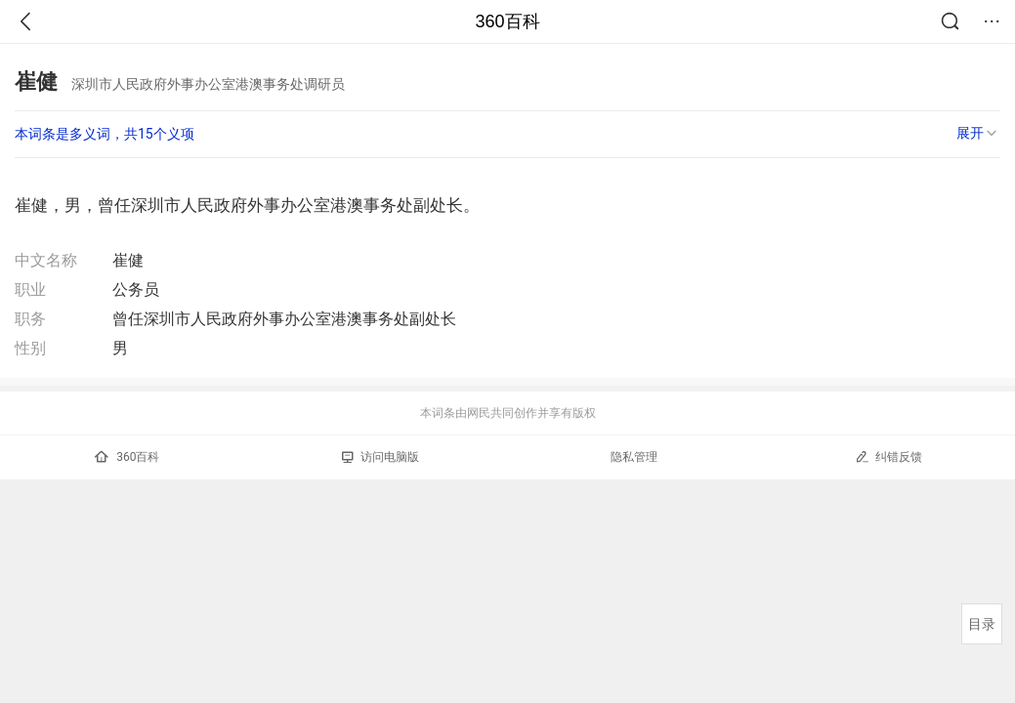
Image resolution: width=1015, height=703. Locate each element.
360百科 (507, 21)
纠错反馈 (888, 456)
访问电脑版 (380, 457)
